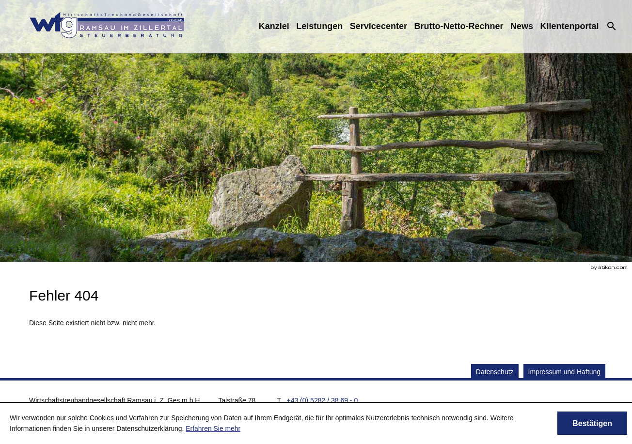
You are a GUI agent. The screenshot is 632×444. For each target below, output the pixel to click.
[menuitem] (274, 26)
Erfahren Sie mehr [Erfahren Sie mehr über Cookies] (213, 428)
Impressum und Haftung (564, 372)
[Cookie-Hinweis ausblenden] (592, 423)
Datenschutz (495, 372)
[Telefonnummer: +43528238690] (322, 400)
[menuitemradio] (320, 26)
